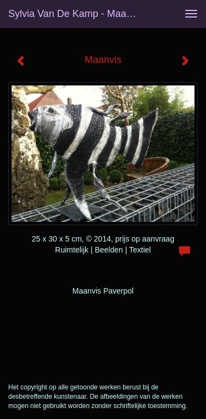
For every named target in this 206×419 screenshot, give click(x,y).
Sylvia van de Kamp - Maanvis (76, 13)
